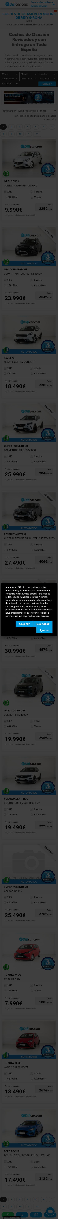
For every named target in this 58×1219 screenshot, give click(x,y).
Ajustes (44, 630)
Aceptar (24, 624)
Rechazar (42, 624)
